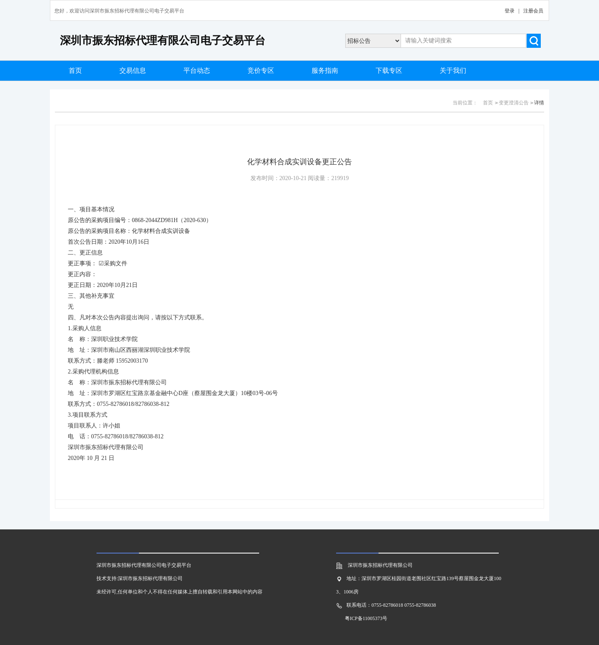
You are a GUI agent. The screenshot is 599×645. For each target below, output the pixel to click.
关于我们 (453, 70)
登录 (510, 11)
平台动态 (196, 70)
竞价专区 (261, 70)
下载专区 (389, 70)
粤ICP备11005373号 (366, 618)
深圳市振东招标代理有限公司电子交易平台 (162, 41)
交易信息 (132, 70)
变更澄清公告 (514, 103)
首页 (75, 70)
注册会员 (533, 11)
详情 (539, 103)
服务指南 (325, 70)
